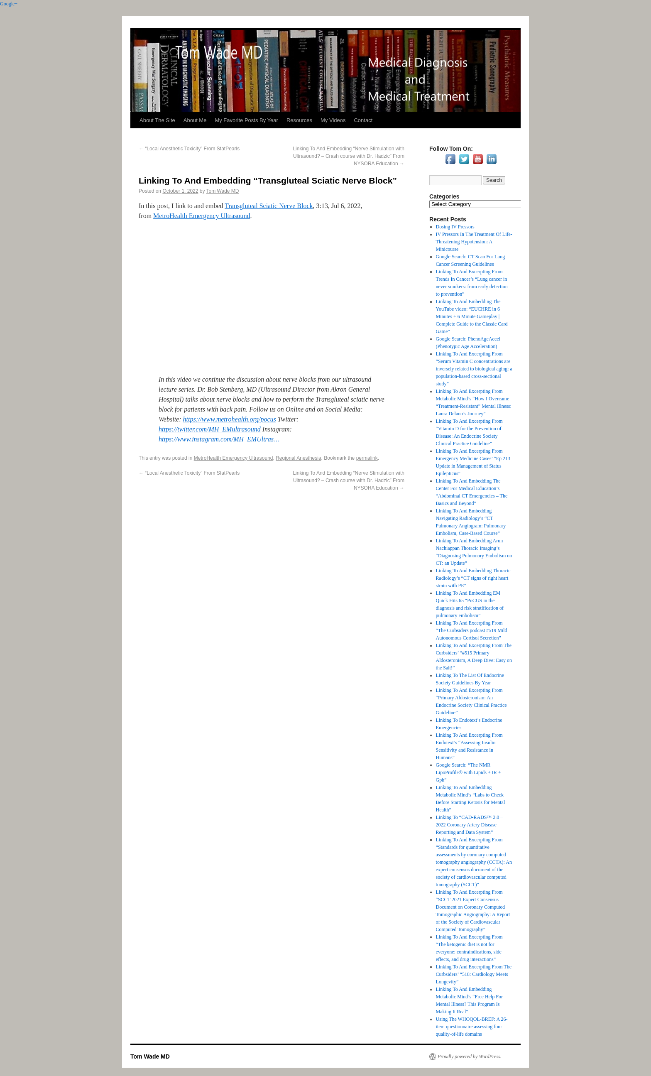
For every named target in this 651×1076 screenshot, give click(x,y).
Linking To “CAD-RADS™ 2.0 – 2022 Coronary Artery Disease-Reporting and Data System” (469, 824)
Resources (299, 120)
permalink (367, 458)
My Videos (333, 120)
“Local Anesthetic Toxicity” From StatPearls (189, 149)
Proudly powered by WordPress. (470, 1056)
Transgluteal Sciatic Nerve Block (269, 205)
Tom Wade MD (222, 191)
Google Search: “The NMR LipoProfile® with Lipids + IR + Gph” (468, 772)
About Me (195, 120)
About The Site (157, 120)
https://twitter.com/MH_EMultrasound (210, 429)
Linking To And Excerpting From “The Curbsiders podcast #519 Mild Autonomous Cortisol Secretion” (471, 630)
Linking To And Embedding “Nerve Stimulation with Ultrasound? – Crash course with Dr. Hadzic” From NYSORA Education (348, 156)
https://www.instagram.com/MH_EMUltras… (219, 439)
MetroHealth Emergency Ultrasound (201, 215)
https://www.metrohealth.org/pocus (229, 419)
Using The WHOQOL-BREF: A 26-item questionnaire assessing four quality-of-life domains (472, 1026)
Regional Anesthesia (298, 458)
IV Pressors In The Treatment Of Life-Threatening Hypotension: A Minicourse (474, 241)
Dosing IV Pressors (455, 227)
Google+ (8, 4)
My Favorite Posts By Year (246, 120)
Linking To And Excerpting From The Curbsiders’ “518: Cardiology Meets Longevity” (474, 974)
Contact (363, 120)
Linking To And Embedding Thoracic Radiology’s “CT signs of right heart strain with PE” (473, 578)
